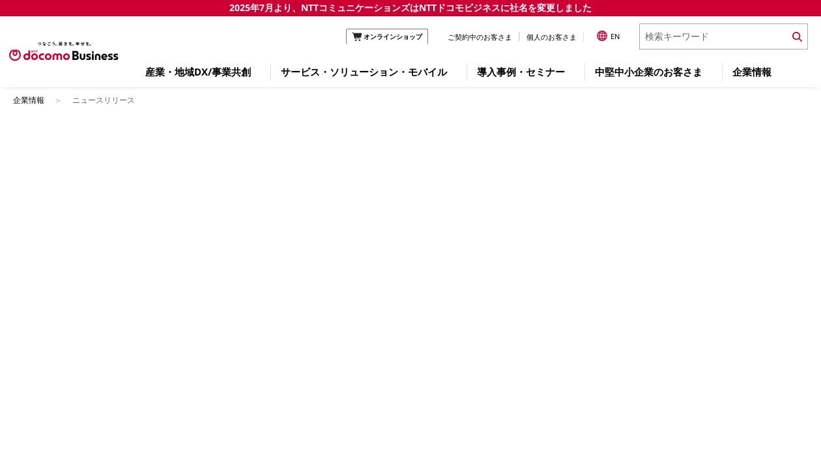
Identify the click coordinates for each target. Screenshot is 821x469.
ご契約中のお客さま (480, 37)
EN (608, 36)
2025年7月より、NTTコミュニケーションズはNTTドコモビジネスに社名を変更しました (410, 7)
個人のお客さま (551, 37)
